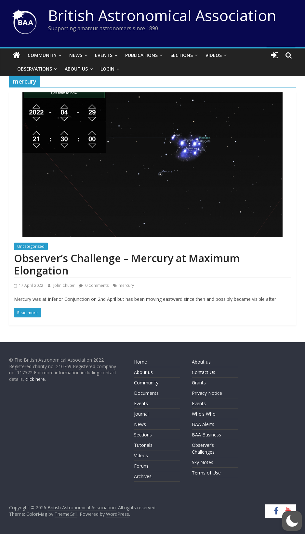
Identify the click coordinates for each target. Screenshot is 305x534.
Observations (34, 69)
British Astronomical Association (162, 15)
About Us (76, 69)
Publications (141, 55)
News (75, 55)
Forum (141, 466)
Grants (199, 383)
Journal (141, 414)
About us (143, 372)
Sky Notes (202, 462)
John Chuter (64, 285)
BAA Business (206, 435)
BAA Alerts (203, 424)
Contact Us (203, 372)
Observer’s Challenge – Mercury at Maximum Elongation (127, 264)
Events (104, 55)
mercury (126, 285)
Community (42, 55)
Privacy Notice (207, 393)
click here (35, 379)
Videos (214, 55)
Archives (143, 476)
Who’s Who (204, 414)
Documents (146, 393)
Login (107, 69)
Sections (181, 55)
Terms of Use (206, 473)
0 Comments (94, 285)
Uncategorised (31, 246)
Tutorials (143, 445)
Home (140, 362)
